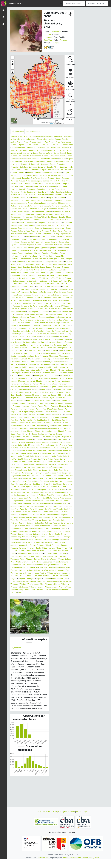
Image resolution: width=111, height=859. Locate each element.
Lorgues (21, 370)
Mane (61, 376)
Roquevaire (62, 459)
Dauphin (14, 242)
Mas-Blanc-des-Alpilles (20, 381)
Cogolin (38, 228)
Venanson (50, 601)
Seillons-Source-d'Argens (36, 556)
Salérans (21, 548)
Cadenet (21, 186)
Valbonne (68, 590)
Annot (34, 142)
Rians (24, 451)
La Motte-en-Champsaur (50, 312)
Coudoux (56, 234)
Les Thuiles (59, 362)
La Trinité (41, 334)
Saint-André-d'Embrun (51, 465)
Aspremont (57, 145)
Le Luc (22, 348)
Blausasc (63, 172)
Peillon (64, 417)
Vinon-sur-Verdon (59, 615)
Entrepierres (15, 250)
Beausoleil (34, 167)
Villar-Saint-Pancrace (25, 609)
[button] (12, 64)
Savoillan (58, 554)
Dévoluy (32, 242)
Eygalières (22, 256)
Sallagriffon (48, 548)
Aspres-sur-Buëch (33, 147)
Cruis (13, 239)
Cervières (29, 203)
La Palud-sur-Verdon (51, 314)
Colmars (68, 228)
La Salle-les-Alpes (42, 331)
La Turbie (50, 334)
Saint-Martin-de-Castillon (31, 515)
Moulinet (63, 406)
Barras (58, 159)
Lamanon (14, 309)
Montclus (65, 395)
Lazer (35, 337)
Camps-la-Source (42, 189)
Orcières (14, 417)
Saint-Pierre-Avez (55, 531)
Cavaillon (51, 200)
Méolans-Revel (60, 384)
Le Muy (56, 348)
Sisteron (48, 565)
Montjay (47, 401)
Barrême (66, 159)
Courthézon (28, 236)
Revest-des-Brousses (26, 448)
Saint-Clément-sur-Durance (21, 478)
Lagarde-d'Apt (22, 303)
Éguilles (22, 245)
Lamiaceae (48, 37)
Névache (22, 412)
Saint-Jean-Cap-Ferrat (19, 498)
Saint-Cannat (64, 473)
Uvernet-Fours (61, 587)
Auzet (48, 153)
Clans (61, 225)
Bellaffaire (24, 170)
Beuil (19, 172)
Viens (39, 606)
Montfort (46, 398)
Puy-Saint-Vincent (59, 439)
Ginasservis (54, 273)
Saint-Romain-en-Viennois (42, 537)
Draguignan (56, 242)
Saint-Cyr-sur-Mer (52, 478)
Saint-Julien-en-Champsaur (40, 503)
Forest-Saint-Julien (38, 264)
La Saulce (55, 331)
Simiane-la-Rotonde (35, 565)
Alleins (21, 139)
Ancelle (14, 142)
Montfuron (15, 401)
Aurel (48, 150)
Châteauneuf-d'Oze (40, 211)
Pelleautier (15, 420)
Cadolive (30, 186)
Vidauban (32, 606)
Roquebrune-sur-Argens (54, 456)
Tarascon (32, 573)
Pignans (69, 426)
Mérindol (42, 387)
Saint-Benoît (16, 473)
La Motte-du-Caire (31, 312)
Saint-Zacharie (65, 545)
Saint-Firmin (48, 492)
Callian (13, 189)
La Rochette (49, 323)
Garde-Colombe (26, 270)
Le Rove (40, 353)
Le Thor (34, 364)
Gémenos (14, 273)
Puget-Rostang (45, 434)
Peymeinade (59, 420)
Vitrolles (37, 617)
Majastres (69, 370)
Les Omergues (59, 359)
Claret (67, 225)
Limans (49, 367)
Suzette (49, 570)
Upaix (45, 587)
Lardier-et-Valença (62, 317)
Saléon (13, 548)
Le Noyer (64, 348)
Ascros (48, 145)
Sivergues (57, 565)
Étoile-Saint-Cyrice (64, 253)
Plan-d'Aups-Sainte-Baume (30, 428)
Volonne (14, 620)
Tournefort (65, 579)
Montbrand (46, 395)
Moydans (43, 409)
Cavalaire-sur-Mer (64, 200)
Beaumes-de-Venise (19, 164)
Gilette (45, 273)
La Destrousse (48, 298)
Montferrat (36, 398)
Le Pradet (46, 350)
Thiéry (30, 576)
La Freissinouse (53, 300)
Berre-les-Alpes (55, 170)
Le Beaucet (68, 337)
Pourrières (60, 431)
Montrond (36, 403)
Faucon (69, 256)
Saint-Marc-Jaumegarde (50, 512)
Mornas (31, 406)
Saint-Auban (52, 470)
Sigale (13, 562)
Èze (55, 256)
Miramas (54, 389)
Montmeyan (25, 403)
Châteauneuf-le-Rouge (38, 214)
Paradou (41, 417)
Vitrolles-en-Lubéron (58, 617)
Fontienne (66, 261)
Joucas (37, 284)
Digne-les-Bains (43, 242)
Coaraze (30, 228)
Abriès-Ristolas (17, 136)
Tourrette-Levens (17, 581)
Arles (67, 142)
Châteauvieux (27, 223)
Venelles (14, 604)
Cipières (42, 225)
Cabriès (14, 186)
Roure (56, 462)
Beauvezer (44, 167)
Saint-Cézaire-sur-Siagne (21, 476)
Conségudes (41, 231)
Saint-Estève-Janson (61, 487)
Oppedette (56, 414)
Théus (17, 576)
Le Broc (47, 339)
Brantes (28, 178)
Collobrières (48, 228)
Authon (34, 153)
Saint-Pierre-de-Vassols (36, 534)
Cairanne (59, 186)
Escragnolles (56, 250)
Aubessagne (16, 150)
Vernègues (15, 606)
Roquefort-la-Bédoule (19, 459)
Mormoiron (22, 406)
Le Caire (66, 339)
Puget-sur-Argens (59, 434)
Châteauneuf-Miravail (19, 217)
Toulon (38, 579)
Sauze (37, 554)
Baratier (50, 156)
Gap (66, 267)
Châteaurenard (39, 220)
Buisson (14, 184)
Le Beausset (16, 339)
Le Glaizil (44, 345)
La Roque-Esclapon (27, 328)
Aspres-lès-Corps (18, 147)
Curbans (55, 239)
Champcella (68, 203)
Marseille (58, 378)
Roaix (27, 453)
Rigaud (63, 451)
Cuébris (28, 239)
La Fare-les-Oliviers (29, 300)
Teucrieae (64, 40)
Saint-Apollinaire (38, 470)
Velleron (41, 601)
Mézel (21, 389)
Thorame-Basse (48, 576)
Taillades (57, 570)
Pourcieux (50, 431)
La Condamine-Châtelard (43, 295)
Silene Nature (15, 3)
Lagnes (14, 306)
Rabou (30, 442)
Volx (20, 620)
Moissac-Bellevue (18, 392)
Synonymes (17, 676)
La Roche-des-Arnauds (20, 323)
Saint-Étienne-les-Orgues (21, 492)
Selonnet (51, 556)
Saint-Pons (51, 534)
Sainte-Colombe (32, 484)
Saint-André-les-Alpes (29, 467)
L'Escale (57, 356)
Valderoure (57, 592)
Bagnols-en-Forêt (18, 156)
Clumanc (22, 228)
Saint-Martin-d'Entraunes (33, 517)
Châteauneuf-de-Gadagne (57, 209)
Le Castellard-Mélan (36, 342)
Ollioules (31, 414)
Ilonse (42, 281)
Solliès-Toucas (44, 567)
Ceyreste (38, 203)
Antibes (49, 142)
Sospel (21, 570)
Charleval (50, 206)
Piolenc (14, 428)
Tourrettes (30, 581)
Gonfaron (64, 273)
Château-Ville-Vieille (55, 223)
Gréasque (14, 278)
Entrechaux (59, 248)
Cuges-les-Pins (45, 239)
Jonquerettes (16, 284)
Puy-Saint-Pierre (43, 439)
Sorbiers (65, 567)
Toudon (14, 579)
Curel (62, 239)
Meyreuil (14, 389)
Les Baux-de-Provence (43, 356)
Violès (23, 617)
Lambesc (33, 309)
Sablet (30, 465)
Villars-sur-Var (55, 609)
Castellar (24, 198)
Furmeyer (42, 267)
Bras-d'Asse (42, 178)
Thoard (37, 576)
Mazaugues (16, 384)
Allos (54, 139)
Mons (64, 392)
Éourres (46, 250)
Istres (53, 281)
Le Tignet (53, 364)
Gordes (20, 275)
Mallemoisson (23, 376)
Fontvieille (15, 264)
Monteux (27, 398)
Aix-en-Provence (61, 136)
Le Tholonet (24, 364)
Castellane (15, 198)
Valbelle (59, 590)
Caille (51, 186)
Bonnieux (36, 175)
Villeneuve (58, 612)
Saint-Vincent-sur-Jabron (47, 545)
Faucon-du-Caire (39, 259)
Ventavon (33, 604)
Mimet (28, 389)
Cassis (56, 195)
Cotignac (47, 234)
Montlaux (66, 401)
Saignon (37, 465)
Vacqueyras (24, 590)
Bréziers (21, 181)
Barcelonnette (60, 156)
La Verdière (22, 337)
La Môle (52, 309)
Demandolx (23, 242)
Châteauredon (26, 220)
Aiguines (49, 136)
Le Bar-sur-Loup (55, 337)
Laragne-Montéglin (45, 317)
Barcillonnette (16, 159)
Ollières (24, 414)
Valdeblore (31, 592)
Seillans (21, 556)
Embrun (30, 245)
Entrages (67, 245)
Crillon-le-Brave (56, 236)
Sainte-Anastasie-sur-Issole (54, 481)
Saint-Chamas (51, 476)
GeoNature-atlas (42, 857)
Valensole (41, 595)
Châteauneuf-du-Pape (58, 211)
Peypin (13, 423)
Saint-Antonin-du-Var (60, 467)
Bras (34, 178)
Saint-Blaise (28, 473)
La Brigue (62, 289)
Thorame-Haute (62, 576)
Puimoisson (44, 437)
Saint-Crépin (39, 478)
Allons (48, 139)
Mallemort (34, 376)
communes (17, 131)
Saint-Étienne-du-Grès (39, 490)
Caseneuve (47, 195)
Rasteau (57, 442)
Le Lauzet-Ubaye (55, 345)
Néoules (14, 412)
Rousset (63, 462)
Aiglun (26, 136)
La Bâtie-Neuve (54, 287)
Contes (51, 231)
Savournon (67, 554)
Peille (57, 417)
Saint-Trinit (58, 542)
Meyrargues (62, 387)
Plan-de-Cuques (48, 428)
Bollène (28, 175)
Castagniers (65, 195)
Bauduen (50, 161)
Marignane (49, 378)
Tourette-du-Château (51, 579)
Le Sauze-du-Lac (26, 356)
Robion (34, 453)
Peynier (69, 420)
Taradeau (23, 573)
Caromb (54, 192)
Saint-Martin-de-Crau (51, 515)
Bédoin (52, 167)
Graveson (66, 275)
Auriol (20, 153)
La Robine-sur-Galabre (47, 320)
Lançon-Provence (25, 314)
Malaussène (27, 373)
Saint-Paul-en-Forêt (48, 528)
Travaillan (31, 584)
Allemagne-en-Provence (34, 139)
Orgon (21, 417)
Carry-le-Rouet (35, 195)
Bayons (58, 161)
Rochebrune (52, 453)
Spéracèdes (40, 570)
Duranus (14, 245)
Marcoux (33, 378)
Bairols (29, 156)
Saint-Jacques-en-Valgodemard (56, 495)
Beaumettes (33, 164)
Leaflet (51, 123)
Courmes (65, 234)
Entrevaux (26, 250)
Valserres (30, 598)
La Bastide (64, 284)
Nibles (29, 412)
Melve (33, 384)
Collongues (59, 228)
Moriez (13, 406)
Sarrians (35, 551)
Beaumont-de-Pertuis (48, 164)
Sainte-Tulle (37, 492)
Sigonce (27, 562)
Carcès (18, 192)
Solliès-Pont (31, 567)
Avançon (55, 153)
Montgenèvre (36, 401)
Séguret (14, 556)
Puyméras (64, 437)
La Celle (38, 292)
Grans (50, 275)
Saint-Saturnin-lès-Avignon (51, 540)
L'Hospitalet (32, 367)
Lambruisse (43, 309)
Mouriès (14, 409)
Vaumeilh (61, 598)
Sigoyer (43, 562)
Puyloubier (54, 437)
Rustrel (23, 465)
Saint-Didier (25, 481)
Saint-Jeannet (35, 498)
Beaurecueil (23, 167)
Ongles (40, 414)
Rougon (38, 462)
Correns (39, 234)
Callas (66, 186)
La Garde (65, 300)
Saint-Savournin (46, 542)
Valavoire (51, 590)
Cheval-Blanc (23, 225)
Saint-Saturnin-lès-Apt (30, 540)
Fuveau (50, 267)
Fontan (57, 261)
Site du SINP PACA (49, 812)
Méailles (25, 384)
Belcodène (61, 167)
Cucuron (19, 239)
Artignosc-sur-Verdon (19, 145)
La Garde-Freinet (36, 303)
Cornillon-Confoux (27, 234)
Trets (49, 584)
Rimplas (14, 453)
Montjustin (56, 401)
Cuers (34, 239)
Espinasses (41, 253)
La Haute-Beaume (34, 306)
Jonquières (28, 284)
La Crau (65, 295)
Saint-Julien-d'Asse (37, 501)
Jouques (45, 284)
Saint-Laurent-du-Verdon (53, 506)
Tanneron (14, 573)
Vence (68, 601)
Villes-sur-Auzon (44, 615)
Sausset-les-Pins (27, 554)
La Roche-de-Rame (65, 320)
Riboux (39, 451)
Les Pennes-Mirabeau (25, 362)
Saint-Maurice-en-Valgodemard (37, 523)
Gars (52, 270)
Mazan (70, 381)
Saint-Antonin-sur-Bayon (20, 470)
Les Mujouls (46, 359)
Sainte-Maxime (24, 487)
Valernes (50, 595)
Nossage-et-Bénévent (57, 412)
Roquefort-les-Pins (37, 459)
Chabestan (47, 203)
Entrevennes (36, 250)
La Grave (21, 306)
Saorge (27, 551)
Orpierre (28, 417)
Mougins (54, 406)
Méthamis (52, 387)
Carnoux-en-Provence (41, 192)
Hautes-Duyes (25, 281)
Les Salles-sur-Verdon (44, 362)
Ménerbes (41, 384)
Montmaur (15, 403)
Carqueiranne (16, 195)
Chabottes (57, 203)
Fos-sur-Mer (53, 264)
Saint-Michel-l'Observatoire (49, 526)
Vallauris (58, 595)
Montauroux (36, 395)
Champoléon (16, 206)
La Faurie (42, 300)
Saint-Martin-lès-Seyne (57, 520)
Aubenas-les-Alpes (58, 147)
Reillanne (55, 445)
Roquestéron (51, 459)
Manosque (15, 378)
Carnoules (26, 192)
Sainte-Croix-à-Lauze (49, 484)
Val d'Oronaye (21, 595)
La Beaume (21, 289)
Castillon (14, 200)
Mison (61, 389)
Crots (65, 236)
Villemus (49, 612)
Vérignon (68, 604)
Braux (51, 178)
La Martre (24, 309)
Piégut (13, 426)
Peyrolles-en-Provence (41, 423)
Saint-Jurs (57, 503)
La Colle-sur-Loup (24, 295)
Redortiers (37, 445)
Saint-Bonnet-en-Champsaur (45, 473)
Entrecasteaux (47, 248)
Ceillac (13, 203)
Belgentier (15, 170)
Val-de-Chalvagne (45, 592)
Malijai (54, 373)
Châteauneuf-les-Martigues (59, 214)
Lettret (61, 364)
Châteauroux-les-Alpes (56, 220)
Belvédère (34, 170)
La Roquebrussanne (29, 325)
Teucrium (55, 43)
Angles (27, 142)
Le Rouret (31, 353)
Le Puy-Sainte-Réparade (60, 350)
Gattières (66, 270)
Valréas (21, 598)
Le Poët (37, 350)
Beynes (33, 172)
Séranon (33, 559)
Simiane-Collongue (18, 565)
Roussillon (15, 465)
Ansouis (41, 142)
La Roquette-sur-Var (26, 331)
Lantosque (37, 314)
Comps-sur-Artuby (27, 231)
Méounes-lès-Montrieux (20, 387)
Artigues (32, 145)
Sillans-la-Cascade (62, 562)
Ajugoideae (48, 40)
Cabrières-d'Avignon (58, 184)
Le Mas (30, 348)
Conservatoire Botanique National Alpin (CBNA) (80, 857)
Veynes (24, 606)
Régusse (46, 445)
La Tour (18, 334)
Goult (27, 275)
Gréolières (24, 278)
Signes (20, 562)
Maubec (43, 381)
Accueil (37, 812)
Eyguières (39, 256)
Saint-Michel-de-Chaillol (27, 526)
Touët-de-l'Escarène (26, 579)
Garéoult (37, 270)
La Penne (65, 314)
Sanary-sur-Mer (17, 551)
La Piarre (32, 317)
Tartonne (41, 573)
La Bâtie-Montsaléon (38, 287)
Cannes (54, 189)
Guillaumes (64, 278)
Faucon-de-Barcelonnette (21, 259)
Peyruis (64, 423)
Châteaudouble (28, 209)
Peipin (70, 417)
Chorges (34, 225)
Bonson (44, 175)
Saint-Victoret (30, 545)
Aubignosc (26, 150)
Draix (64, 242)
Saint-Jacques (36, 495)
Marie (40, 378)
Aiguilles (41, 136)
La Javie (46, 306)
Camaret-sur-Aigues (26, 189)
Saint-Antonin (45, 467)
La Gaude (62, 303)
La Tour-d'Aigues (29, 334)
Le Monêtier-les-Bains (43, 348)
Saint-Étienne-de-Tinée (20, 490)
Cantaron (62, 189)
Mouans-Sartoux (42, 406)
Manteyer (24, 378)
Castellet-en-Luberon (37, 198)
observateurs (34, 131)
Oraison (65, 414)
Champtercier (28, 206)
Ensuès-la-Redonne (55, 245)
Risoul (21, 453)
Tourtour (56, 581)
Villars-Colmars (42, 609)
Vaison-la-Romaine (38, 590)
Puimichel (33, 437)
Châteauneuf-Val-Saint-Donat (41, 217)
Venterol (41, 604)
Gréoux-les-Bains (36, 278)
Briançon (29, 181)
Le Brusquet (56, 339)
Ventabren (23, 604)
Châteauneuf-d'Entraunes (21, 211)
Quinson (22, 442)
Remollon (64, 445)
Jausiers (69, 281)
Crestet (37, 236)
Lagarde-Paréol (51, 303)
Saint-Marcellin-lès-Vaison (28, 512)
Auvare (41, 153)
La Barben (54, 284)
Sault (42, 551)
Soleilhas (21, 567)
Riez (57, 451)
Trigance (56, 584)
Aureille (41, 150)
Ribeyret (31, 451)
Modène (68, 389)
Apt (55, 142)
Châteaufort (41, 209)
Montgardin (25, 401)
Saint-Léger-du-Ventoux (26, 509)
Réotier (13, 448)
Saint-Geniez (59, 492)
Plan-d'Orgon (61, 428)
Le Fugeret (34, 345)
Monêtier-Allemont (44, 392)
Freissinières (25, 267)
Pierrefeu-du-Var (39, 426)
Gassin (58, 270)
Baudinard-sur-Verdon (36, 161)
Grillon (47, 278)
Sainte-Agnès (36, 481)
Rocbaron (42, 453)
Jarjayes (61, 281)
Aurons (27, 153)
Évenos (13, 256)
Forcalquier (25, 264)
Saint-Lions (62, 509)
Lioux (56, 367)
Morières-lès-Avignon (60, 403)
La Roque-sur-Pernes (45, 328)
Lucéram (54, 370)
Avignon (63, 153)
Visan (30, 617)
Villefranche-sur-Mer (27, 612)
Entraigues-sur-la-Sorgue (21, 248)
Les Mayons (25, 359)
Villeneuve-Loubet (29, 615)
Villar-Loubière (61, 606)
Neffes (69, 409)
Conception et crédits (67, 812)
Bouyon (20, 178)
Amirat (60, 139)
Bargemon (36, 159)
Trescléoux (41, 584)
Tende (57, 573)
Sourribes (30, 570)
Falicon (61, 256)
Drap (70, 242)
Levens (13, 367)
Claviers (14, 228)
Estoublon (52, 253)
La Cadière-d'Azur (26, 292)
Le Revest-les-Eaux (18, 353)
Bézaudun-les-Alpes (45, 172)
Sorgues (14, 570)
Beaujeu (66, 161)
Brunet (69, 181)
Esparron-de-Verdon (27, 253)
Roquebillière (16, 456)
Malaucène (15, 373)
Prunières (27, 434)
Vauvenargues (16, 601)
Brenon (13, 181)
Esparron (66, 250)
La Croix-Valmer (34, 298)
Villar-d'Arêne (48, 606)
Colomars (14, 231)
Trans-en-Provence (18, 584)
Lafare (57, 298)
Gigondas (31, 273)
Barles (51, 159)
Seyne (64, 559)
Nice (36, 412)
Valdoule (31, 595)
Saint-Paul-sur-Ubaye (27, 531)
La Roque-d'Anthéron (47, 325)
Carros (25, 195)
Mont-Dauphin (16, 398)
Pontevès (22, 431)
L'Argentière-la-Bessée (28, 320)
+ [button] (12, 61)
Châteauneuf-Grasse (19, 214)
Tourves (65, 581)
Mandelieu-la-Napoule (49, 376)
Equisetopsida (56, 32)
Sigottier (35, 562)
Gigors (39, 273)
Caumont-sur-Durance (28, 200)
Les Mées (36, 359)
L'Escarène (66, 356)
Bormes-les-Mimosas (58, 175)
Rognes (70, 453)
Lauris (58, 334)
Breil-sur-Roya (60, 178)
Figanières (60, 259)
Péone (24, 420)
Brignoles (50, 181)
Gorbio (13, 275)
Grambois (43, 275)
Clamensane (52, 225)
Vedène (27, 601)
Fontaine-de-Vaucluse (44, 261)
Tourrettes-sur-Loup (44, 581)
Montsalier (45, 403)
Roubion (21, 462)
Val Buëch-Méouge (18, 592)
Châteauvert (15, 223)
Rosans (14, 462)
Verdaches (50, 604)
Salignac (38, 548)
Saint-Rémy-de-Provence (21, 537)
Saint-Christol (63, 476)
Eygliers (31, 256)
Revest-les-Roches (57, 448)
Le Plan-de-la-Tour (25, 350)
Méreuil (34, 387)
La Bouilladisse (51, 289)
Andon (20, 142)
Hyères (35, 281)
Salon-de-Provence (61, 548)
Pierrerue (51, 426)
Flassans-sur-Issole (18, 261)
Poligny (14, 431)
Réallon (29, 445)
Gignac (23, 273)
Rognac (62, 453)
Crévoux (45, 236)
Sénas (59, 556)
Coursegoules (16, 236)
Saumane (49, 551)
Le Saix (67, 353)
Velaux (34, 601)
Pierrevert (61, 426)
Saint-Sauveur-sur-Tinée (28, 542)
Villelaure (41, 612)
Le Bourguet (38, 339)
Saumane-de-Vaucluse (64, 551)
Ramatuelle (38, 442)
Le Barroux (43, 337)
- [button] (12, 67)
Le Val (68, 364)
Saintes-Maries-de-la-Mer (41, 487)
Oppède (47, 414)
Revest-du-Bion (42, 448)
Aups (34, 150)
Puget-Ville (23, 437)
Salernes (29, 548)
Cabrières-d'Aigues (41, 184)
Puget (34, 434)
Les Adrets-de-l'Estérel (54, 353)
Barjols (45, 159)
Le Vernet (22, 367)
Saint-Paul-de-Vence (31, 528)
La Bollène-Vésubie (35, 289)
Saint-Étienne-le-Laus (58, 490)
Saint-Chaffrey (38, 476)
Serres (58, 559)
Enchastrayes (39, 245)
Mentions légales (84, 812)
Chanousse (40, 206)
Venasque (60, 601)
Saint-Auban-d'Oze (65, 470)
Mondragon (31, 392)
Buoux (21, 184)
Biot (56, 172)
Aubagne (45, 147)
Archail (61, 142)
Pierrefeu (28, 426)
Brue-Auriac (60, 181)
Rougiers (30, 462)
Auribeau (55, 150)
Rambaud (48, 442)
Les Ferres (15, 359)
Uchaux (39, 587)
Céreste (20, 203)
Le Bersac (27, 339)
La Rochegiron (37, 323)
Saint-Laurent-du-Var (33, 506)
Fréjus (34, 267)
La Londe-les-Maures (59, 306)
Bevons (25, 172)
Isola (48, 281)
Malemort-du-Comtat (42, 373)
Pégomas (50, 417)
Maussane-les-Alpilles (57, 381)
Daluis (68, 239)
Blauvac (14, 175)
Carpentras (63, 192)
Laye (30, 337)
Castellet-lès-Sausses (56, 198)
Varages (38, 598)
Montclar (56, 395)
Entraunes (36, 248)
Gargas (45, 270)
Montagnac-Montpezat (20, 395)
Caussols (42, 200)
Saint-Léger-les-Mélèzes (47, 509)
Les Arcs (14, 356)
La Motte (60, 309)
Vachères (14, 590)
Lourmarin (45, 370)
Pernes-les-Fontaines (36, 420)
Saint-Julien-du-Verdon (55, 501)
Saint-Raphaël (63, 534)
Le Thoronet (43, 364)
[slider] (38, 119)
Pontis (29, 431)
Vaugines (52, 598)
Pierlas (20, 426)
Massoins (35, 381)
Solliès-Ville (56, 567)
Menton (50, 384)
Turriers (64, 584)
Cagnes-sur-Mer (41, 186)
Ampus (68, 139)
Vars (45, 598)
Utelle (51, 587)
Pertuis (50, 420)
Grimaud (55, 278)
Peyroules (55, 423)
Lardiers (14, 320)
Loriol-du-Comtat (33, 370)
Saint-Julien (23, 501)
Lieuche (41, 367)
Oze (34, 417)
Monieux (57, 392)
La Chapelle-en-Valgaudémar (54, 292)
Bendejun (43, 170)
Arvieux (41, 145)
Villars (13, 609)
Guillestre (14, 281)
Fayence (50, 259)
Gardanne (14, 270)
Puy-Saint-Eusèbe (29, 439)
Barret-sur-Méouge (18, 161)
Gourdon (34, 275)
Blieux (20, 175)
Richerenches (48, 451)
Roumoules (47, 462)
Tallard (65, 570)
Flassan (69, 259)
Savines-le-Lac (47, 554)
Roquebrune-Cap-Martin (33, 456)
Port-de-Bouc (39, 431)
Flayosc (31, 261)
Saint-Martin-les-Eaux (38, 520)
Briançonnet (40, 181)
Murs (50, 409)
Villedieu (14, 612)
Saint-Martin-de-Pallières (55, 517)
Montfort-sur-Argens (59, 398)
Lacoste (57, 295)
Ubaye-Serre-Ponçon (19, 587)
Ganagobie (59, 267)
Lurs (61, 370)
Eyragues (48, 256)
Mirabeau (36, 389)
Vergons (59, 604)
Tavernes (50, 573)
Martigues (68, 378)
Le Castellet (51, 342)
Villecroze (66, 609)
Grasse (58, 275)
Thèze (24, 576)
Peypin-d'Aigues (23, 423)
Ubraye (31, 587)
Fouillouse (63, 264)
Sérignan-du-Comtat (46, 559)
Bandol (36, 156)
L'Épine (13, 350)
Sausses (14, 554)
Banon (42, 156)
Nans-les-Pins (59, 409)
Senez (65, 556)
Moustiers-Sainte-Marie (28, 409)
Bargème (27, 159)
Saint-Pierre (42, 531)
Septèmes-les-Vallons (19, 559)
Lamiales (48, 34)
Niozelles (43, 412)
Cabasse (28, 184)
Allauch (14, 139)
